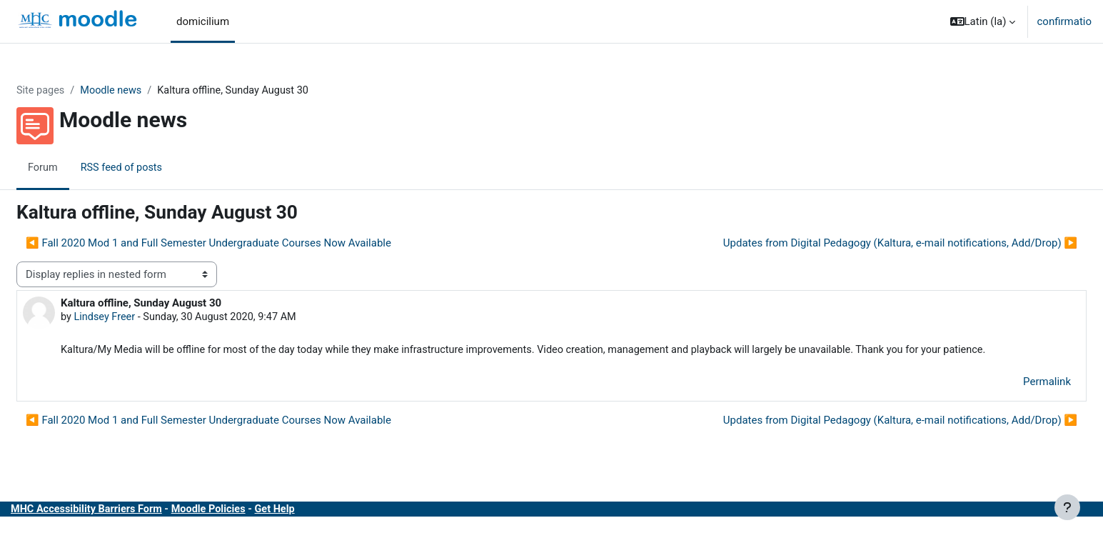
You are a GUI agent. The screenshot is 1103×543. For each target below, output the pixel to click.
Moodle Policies (249, 527)
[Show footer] (1067, 507)
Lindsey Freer (140, 318)
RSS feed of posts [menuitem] (158, 167)
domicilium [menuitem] (202, 21)
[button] (983, 21)
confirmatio (1064, 21)
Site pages (76, 90)
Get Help (318, 527)
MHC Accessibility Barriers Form (123, 527)
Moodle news (148, 90)
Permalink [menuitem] (1013, 400)
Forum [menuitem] (77, 167)
